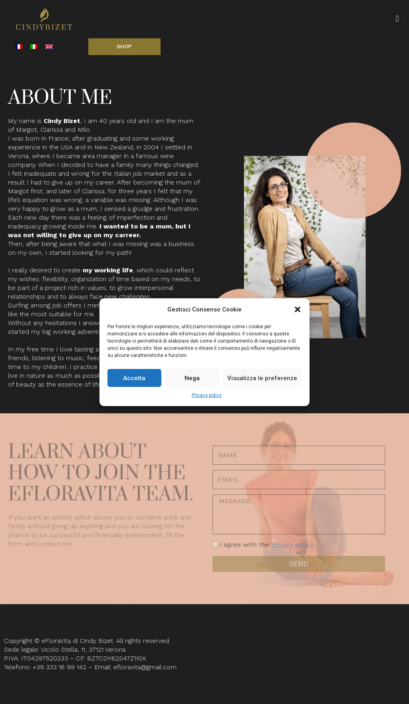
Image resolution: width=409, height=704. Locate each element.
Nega (192, 378)
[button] (298, 309)
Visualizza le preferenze (262, 378)
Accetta (134, 378)
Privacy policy (207, 395)
